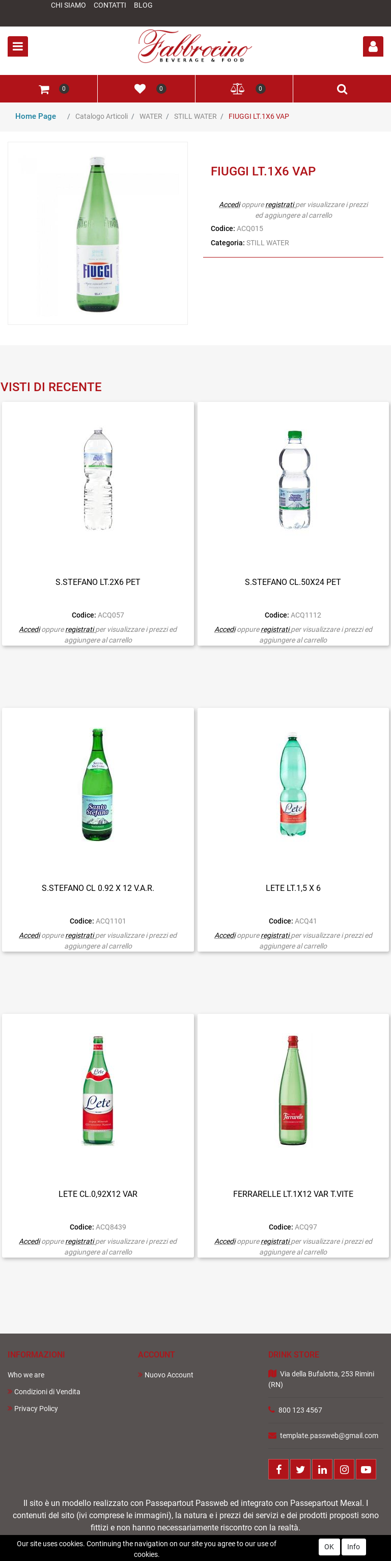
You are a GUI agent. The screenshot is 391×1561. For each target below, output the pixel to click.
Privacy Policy (33, 1408)
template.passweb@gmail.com (329, 1435)
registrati (279, 204)
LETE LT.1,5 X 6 (293, 888)
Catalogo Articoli (101, 116)
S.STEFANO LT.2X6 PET (98, 582)
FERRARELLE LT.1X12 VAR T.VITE (293, 1194)
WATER (150, 116)
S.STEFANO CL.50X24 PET (293, 582)
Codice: (223, 228)
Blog (143, 5)
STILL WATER (195, 116)
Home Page (35, 116)
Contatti (110, 5)
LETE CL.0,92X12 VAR (98, 1194)
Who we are (26, 1375)
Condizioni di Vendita (44, 1391)
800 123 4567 (300, 1410)
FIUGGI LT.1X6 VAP (259, 116)
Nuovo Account (165, 1374)
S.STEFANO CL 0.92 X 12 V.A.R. (98, 888)
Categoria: (228, 243)
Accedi (229, 204)
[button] (373, 46)
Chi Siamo (68, 5)
